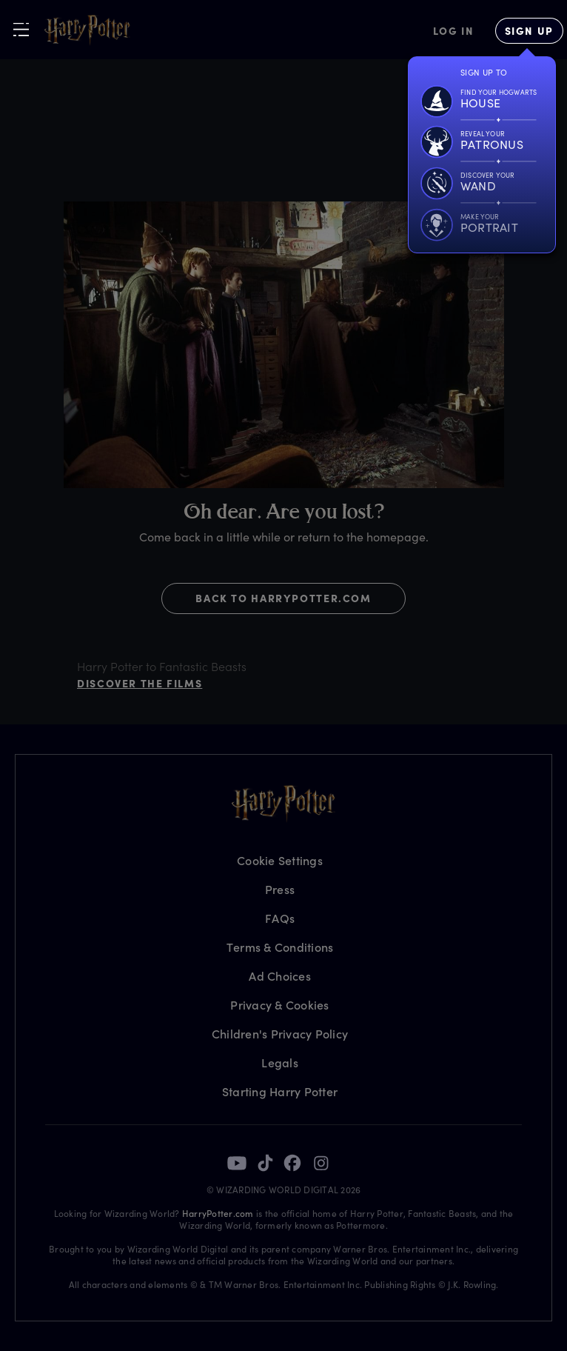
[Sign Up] (529, 31)
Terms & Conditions (280, 947)
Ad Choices (280, 976)
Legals (279, 1062)
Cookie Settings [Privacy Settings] (280, 860)
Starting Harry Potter (280, 1091)
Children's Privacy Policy (280, 1033)
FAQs (280, 918)
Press (280, 889)
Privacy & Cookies (279, 1005)
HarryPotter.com (218, 1213)
